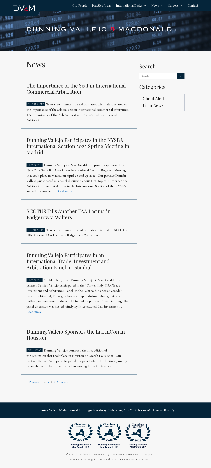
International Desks (132, 5)
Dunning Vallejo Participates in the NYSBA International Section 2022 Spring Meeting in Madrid (78, 146)
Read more (64, 191)
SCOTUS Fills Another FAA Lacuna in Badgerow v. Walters (69, 214)
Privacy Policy (101, 454)
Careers (176, 5)
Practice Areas (101, 5)
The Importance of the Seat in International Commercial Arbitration (76, 88)
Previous (33, 381)
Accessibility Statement (126, 454)
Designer (148, 454)
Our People (79, 5)
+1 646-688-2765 (164, 410)
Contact (193, 5)
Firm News (153, 105)
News (158, 5)
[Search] (180, 76)
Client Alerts (155, 98)
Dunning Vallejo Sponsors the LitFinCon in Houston (76, 334)
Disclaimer (84, 454)
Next (64, 381)
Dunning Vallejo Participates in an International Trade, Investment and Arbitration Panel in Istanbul (68, 261)
